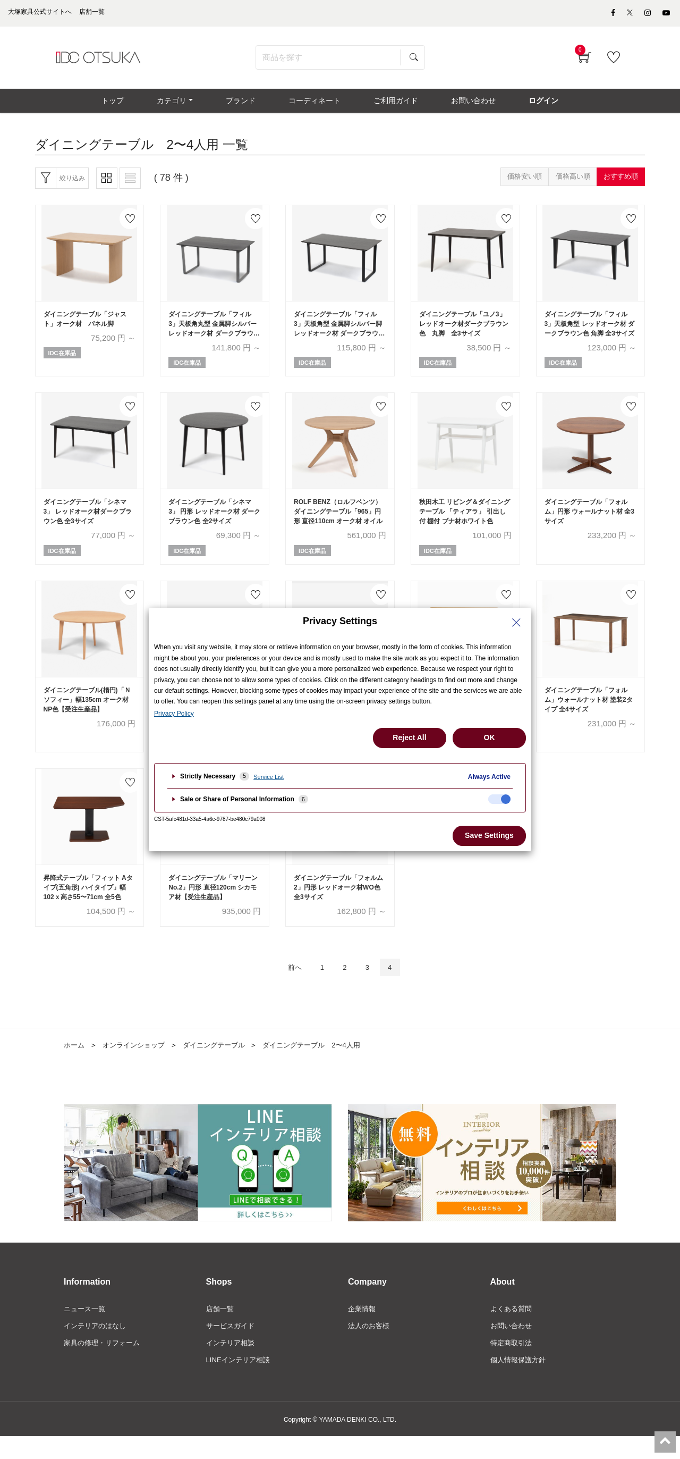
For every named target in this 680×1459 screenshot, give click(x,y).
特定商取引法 (512, 1364)
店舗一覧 (221, 1328)
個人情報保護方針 (520, 1382)
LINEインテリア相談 (240, 1382)
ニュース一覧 (86, 1328)
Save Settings (489, 835)
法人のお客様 (370, 1346)
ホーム (75, 1064)
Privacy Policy (174, 713)
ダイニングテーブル (222, 1064)
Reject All (409, 737)
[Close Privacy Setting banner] (516, 622)
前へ (289, 986)
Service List (268, 777)
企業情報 (363, 1328)
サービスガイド (232, 1346)
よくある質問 (512, 1328)
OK (489, 737)
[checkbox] (499, 799)
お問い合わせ (512, 1346)
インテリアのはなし (97, 1346)
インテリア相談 (232, 1364)
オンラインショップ (137, 1064)
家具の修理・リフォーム (105, 1364)
